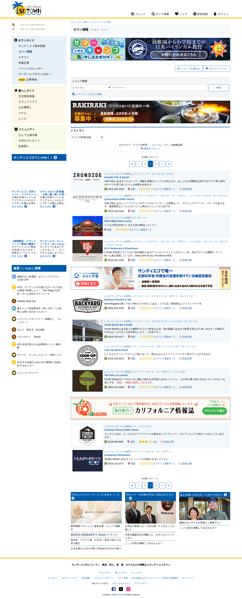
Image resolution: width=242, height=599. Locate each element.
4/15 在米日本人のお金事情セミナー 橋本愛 (39, 346)
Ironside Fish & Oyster (116, 177)
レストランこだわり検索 (87, 94)
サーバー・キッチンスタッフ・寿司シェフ (39, 355)
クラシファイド (27, 101)
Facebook (114, 589)
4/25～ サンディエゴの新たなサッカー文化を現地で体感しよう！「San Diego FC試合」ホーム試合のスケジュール (39, 290)
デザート (182, 196)
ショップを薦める (189, 68)
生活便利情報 (26, 96)
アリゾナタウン (141, 583)
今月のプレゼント (29, 140)
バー (147, 174)
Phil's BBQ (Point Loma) (117, 221)
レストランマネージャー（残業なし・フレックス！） (39, 321)
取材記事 (185, 189)
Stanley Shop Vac (26, 301)
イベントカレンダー (30, 68)
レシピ (22, 118)
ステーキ (164, 196)
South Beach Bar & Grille (118, 324)
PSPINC (120, 595)
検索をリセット (152, 148)
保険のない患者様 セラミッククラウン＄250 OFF (38, 278)
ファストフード (159, 296)
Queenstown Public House (119, 199)
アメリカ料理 (105, 22)
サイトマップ (188, 578)
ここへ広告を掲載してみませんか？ (144, 543)
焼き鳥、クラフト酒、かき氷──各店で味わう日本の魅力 (96, 542)
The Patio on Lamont (116, 375)
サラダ (170, 174)
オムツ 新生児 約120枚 (31, 329)
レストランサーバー (27, 372)
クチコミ (23, 57)
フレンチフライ (220, 196)
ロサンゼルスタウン (121, 583)
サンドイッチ (158, 174)
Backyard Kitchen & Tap (117, 299)
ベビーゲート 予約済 (29, 337)
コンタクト (53, 578)
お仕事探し (25, 107)
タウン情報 (25, 51)
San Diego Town (26, 9)
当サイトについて (70, 578)
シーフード (137, 174)
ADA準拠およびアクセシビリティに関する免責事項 (155, 578)
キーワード (120, 87)
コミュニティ (137, 572)
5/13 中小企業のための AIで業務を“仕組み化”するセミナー (39, 364)
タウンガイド (105, 572)
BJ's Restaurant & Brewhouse (121, 248)
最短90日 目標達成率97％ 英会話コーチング (94, 534)
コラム (22, 112)
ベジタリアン (151, 196)
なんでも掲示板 (27, 134)
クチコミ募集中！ (164, 189)
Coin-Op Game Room (116, 350)
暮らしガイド (121, 572)
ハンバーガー (195, 196)
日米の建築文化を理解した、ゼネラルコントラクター (149, 536)
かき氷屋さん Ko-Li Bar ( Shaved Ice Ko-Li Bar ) (96, 548)
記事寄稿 (31, 79)
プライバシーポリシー (104, 578)
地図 (131, 189)
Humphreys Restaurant (117, 455)
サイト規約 (123, 578)
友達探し (23, 146)
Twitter (121, 589)
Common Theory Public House (121, 429)
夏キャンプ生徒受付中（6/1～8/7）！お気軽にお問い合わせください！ (39, 310)
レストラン (93, 22)
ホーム (73, 22)
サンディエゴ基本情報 (31, 45)
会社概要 (86, 578)
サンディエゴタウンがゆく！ (35, 73)
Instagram (128, 589)
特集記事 (23, 62)
